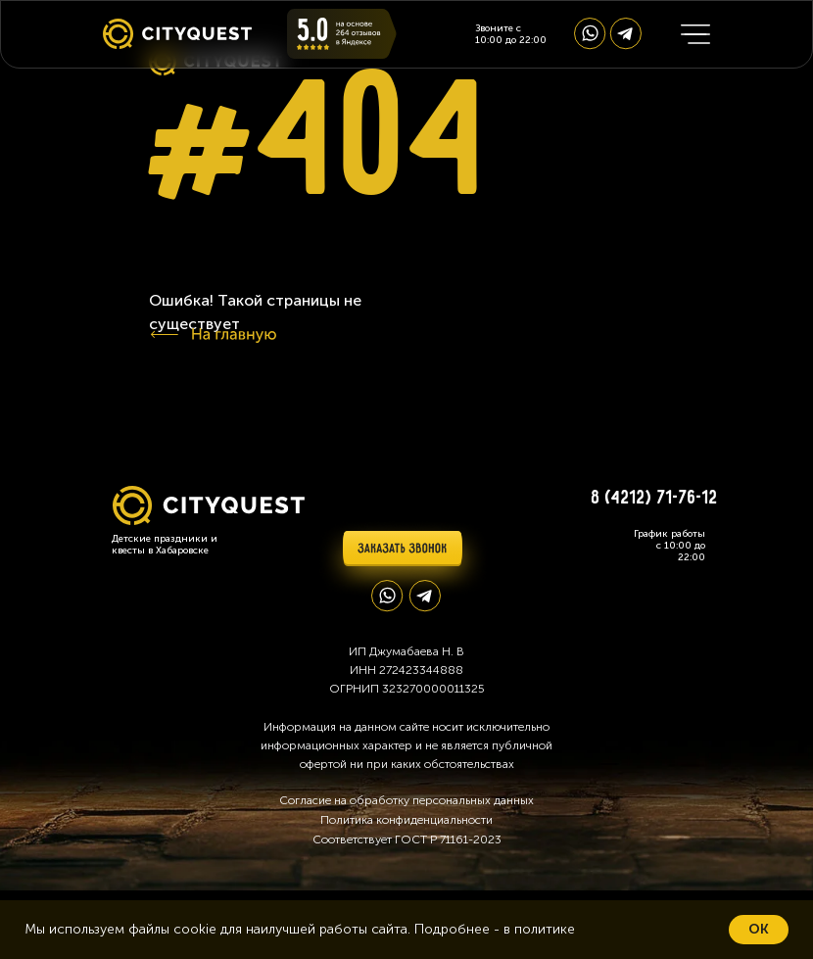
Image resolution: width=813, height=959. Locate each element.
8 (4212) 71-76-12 (655, 498)
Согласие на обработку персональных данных (406, 800)
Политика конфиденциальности (406, 820)
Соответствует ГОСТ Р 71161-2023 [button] (407, 839)
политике (544, 929)
